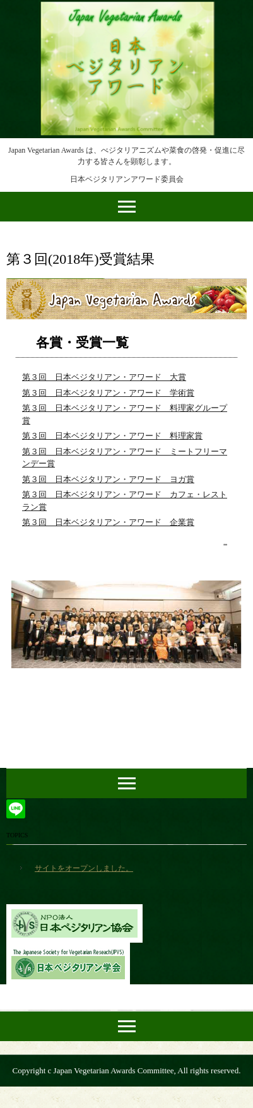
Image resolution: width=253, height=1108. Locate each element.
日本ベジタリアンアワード (126, 11)
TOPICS (17, 835)
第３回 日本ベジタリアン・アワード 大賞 (104, 377)
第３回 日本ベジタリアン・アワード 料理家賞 (112, 435)
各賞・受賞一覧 (82, 342)
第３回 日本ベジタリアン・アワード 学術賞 (108, 393)
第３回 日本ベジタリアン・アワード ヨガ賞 (108, 479)
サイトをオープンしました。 (84, 868)
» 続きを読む (225, 543)
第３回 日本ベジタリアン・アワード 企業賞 (108, 522)
